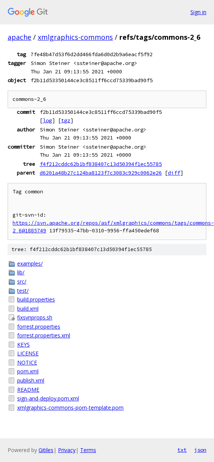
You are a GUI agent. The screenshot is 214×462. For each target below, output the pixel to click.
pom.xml (28, 371)
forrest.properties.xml (43, 335)
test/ (23, 290)
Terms (88, 450)
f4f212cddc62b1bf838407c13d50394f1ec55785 (101, 163)
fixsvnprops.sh (34, 317)
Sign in (198, 12)
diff (174, 172)
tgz (65, 120)
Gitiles (46, 450)
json (200, 449)
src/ (21, 281)
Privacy (67, 450)
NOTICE (27, 362)
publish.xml (30, 380)
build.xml (28, 308)
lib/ (20, 272)
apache (19, 37)
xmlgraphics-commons (75, 37)
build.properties (36, 299)
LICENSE (28, 353)
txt (182, 449)
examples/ (30, 263)
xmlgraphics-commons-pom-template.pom (70, 407)
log (47, 120)
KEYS (23, 344)
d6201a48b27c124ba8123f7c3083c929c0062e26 (101, 172)
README (28, 389)
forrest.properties (38, 326)
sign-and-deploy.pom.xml (48, 398)
